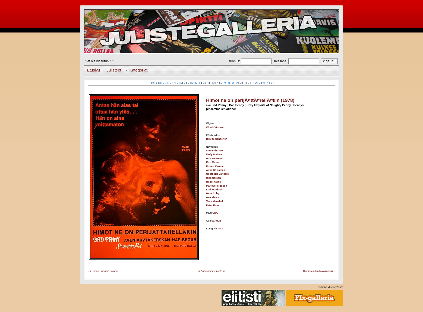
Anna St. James (215, 170)
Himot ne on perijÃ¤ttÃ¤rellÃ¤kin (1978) (250, 100)
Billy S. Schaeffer (216, 139)
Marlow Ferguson (216, 185)
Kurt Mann (212, 162)
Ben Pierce (212, 197)
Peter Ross (212, 205)
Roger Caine (213, 181)
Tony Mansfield (215, 201)
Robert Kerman (215, 166)
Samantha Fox (214, 150)
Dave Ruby (212, 193)
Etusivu (93, 70)
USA (215, 213)
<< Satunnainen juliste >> (211, 271)
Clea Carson (213, 178)
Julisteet (114, 70)
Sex (220, 228)
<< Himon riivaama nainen (103, 271)
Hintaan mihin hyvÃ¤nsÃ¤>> (319, 271)
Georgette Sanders (217, 174)
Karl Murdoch (214, 189)
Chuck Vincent (215, 127)
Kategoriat (139, 70)
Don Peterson (214, 158)
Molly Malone (214, 154)
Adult (217, 220)
